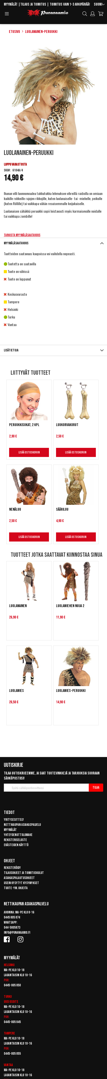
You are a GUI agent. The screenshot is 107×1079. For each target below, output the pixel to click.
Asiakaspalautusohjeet (19, 878)
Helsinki (9, 965)
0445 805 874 (12, 917)
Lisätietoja (11, 350)
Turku (8, 996)
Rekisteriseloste (15, 840)
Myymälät (10, 4)
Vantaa (8, 1065)
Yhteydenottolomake (18, 835)
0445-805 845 (12, 1022)
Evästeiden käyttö (16, 845)
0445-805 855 (12, 1053)
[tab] (53, 243)
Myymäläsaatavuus (16, 243)
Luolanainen (18, 606)
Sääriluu (62, 509)
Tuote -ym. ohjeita (16, 888)
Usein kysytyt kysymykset (21, 883)
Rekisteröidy (12, 868)
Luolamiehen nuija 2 (70, 606)
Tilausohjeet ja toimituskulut (24, 873)
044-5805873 (12, 927)
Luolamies (16, 690)
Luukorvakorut (67, 425)
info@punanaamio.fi (17, 932)
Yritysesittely (14, 819)
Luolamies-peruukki (70, 690)
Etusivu (14, 31)
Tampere (9, 1033)
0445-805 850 (12, 985)
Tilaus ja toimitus (33, 4)
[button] (99, 5)
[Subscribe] (96, 788)
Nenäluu (15, 509)
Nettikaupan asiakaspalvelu (22, 825)
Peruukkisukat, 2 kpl (24, 425)
